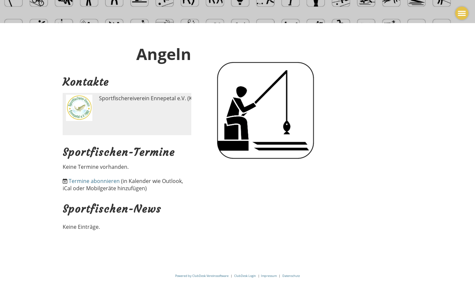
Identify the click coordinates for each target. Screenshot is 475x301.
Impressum (269, 276)
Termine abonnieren (94, 181)
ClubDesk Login (245, 276)
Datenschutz (291, 276)
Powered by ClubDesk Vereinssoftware (202, 276)
